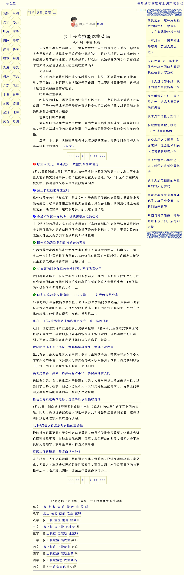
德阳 (140, 3)
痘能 (62, 513)
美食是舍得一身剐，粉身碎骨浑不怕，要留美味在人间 (72, 373)
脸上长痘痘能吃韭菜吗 (53, 190)
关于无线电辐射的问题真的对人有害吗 (164, 183)
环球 (16, 40)
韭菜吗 (74, 533)
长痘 (54, 513)
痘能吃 (62, 533)
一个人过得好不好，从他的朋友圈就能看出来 (164, 84)
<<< (71, 156)
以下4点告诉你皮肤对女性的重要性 (58, 425)
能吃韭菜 (67, 553)
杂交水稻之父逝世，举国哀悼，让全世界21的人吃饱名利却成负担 (164, 145)
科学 (16, 49)
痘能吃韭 (64, 546)
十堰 (6, 94)
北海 (16, 112)
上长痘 (51, 533)
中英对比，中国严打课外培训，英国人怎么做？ (164, 46)
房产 (169, 3)
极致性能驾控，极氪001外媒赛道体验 (162, 128)
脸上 (46, 513)
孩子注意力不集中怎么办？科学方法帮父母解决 (164, 166)
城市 (147, 3)
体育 (6, 49)
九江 (16, 85)
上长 (50, 520)
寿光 (16, 67)
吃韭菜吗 (70, 560)
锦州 (16, 58)
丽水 (162, 3)
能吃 (65, 520)
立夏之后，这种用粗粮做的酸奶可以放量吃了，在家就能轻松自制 (164, 26)
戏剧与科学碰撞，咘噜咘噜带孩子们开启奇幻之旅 (164, 221)
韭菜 (73, 520)
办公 (16, 22)
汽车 (6, 22)
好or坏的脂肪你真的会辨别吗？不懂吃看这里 (69, 268)
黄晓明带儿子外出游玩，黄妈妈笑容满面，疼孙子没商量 (73, 347)
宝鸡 (6, 112)
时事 (16, 31)
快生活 (8, 3)
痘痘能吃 (59, 566)
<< (78, 156)
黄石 (6, 121)
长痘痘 (54, 540)
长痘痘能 (56, 560)
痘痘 (57, 520)
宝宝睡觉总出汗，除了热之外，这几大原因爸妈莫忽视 (164, 101)
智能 (176, 3)
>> (96, 156)
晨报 (6, 13)
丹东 (6, 85)
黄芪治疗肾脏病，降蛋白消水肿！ (57, 451)
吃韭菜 (70, 526)
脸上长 (48, 526)
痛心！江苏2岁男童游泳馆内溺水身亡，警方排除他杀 (71, 320)
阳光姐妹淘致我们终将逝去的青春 (61, 242)
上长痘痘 (53, 553)
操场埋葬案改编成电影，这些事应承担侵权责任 (67, 399)
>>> (103, 156)
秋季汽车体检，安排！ (164, 116)
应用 (6, 31)
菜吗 (78, 513)
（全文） (69, 146)
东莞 (16, 76)
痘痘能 (59, 526)
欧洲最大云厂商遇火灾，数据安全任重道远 (68, 164)
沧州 (16, 121)
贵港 (6, 67)
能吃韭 (66, 540)
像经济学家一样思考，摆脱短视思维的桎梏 (68, 216)
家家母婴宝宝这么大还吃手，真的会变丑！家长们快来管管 (164, 200)
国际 (6, 40)
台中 (16, 94)
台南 (6, 103)
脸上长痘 (49, 546)
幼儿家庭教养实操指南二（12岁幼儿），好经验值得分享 (77, 294)
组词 (16, 13)
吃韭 (70, 513)
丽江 (155, 3)
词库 (6, 76)
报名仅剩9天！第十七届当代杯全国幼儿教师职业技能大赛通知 (164, 66)
